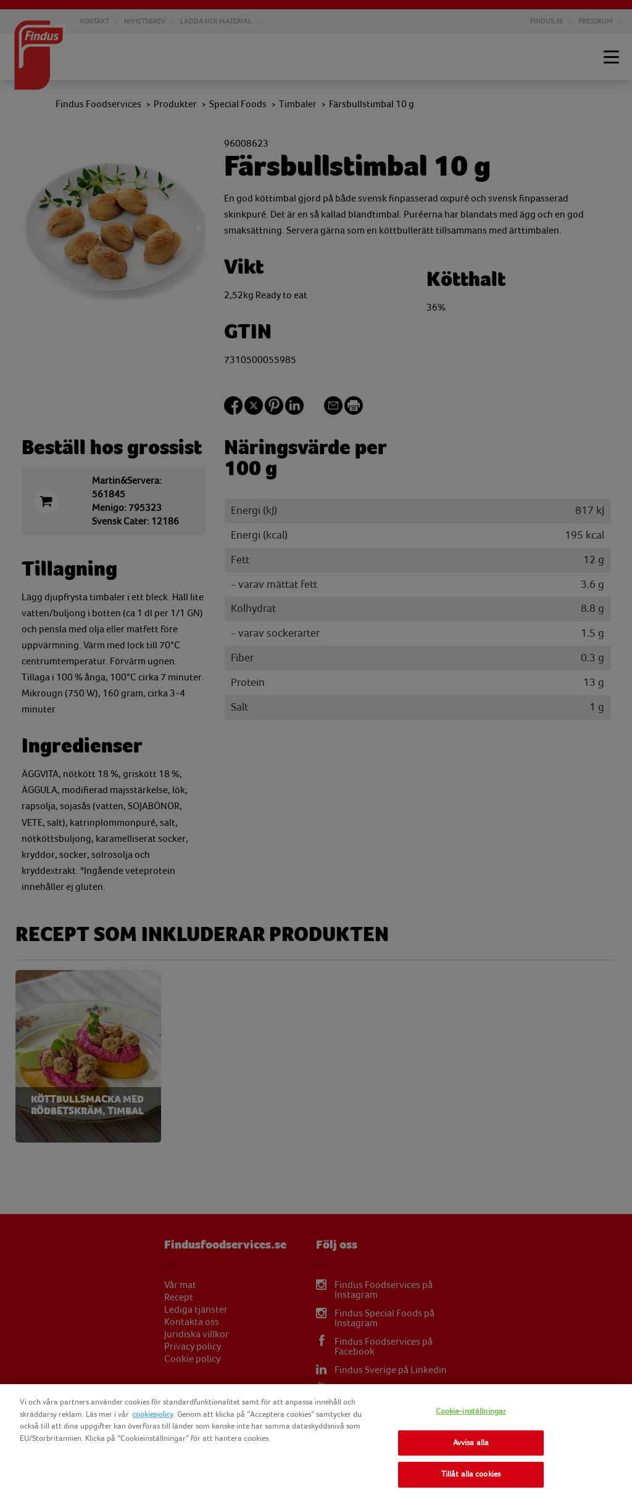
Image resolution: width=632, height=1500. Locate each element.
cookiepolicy (152, 1414)
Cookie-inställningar (471, 1411)
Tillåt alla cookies (471, 1474)
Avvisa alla (471, 1442)
